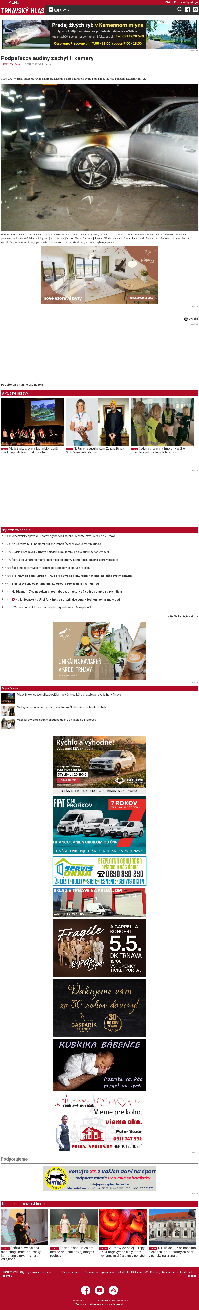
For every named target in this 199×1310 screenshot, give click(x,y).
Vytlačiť (191, 319)
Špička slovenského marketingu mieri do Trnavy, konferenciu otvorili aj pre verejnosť (65, 560)
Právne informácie (72, 1272)
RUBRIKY (59, 9)
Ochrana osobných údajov (99, 1272)
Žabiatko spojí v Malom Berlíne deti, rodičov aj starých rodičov (51, 568)
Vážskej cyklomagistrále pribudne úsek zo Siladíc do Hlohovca (56, 719)
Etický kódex (123, 1272)
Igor (196, 2)
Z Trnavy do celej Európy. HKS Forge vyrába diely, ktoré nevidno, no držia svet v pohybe (72, 575)
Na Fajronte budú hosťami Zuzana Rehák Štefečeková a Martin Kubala (95, 450)
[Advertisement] (33, 354)
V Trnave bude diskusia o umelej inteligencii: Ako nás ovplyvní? (51, 607)
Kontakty (155, 1272)
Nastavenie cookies (173, 1272)
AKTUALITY (7, 64)
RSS (146, 1272)
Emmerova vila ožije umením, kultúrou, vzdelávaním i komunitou (55, 583)
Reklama (137, 1272)
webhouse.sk (116, 1304)
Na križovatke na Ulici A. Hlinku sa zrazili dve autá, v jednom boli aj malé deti (66, 599)
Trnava (18, 64)
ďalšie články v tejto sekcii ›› (182, 616)
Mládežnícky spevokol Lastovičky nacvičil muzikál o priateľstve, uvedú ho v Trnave (29, 450)
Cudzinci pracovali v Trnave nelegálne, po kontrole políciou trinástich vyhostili (158, 450)
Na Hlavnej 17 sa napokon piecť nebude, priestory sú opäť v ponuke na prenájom (67, 591)
